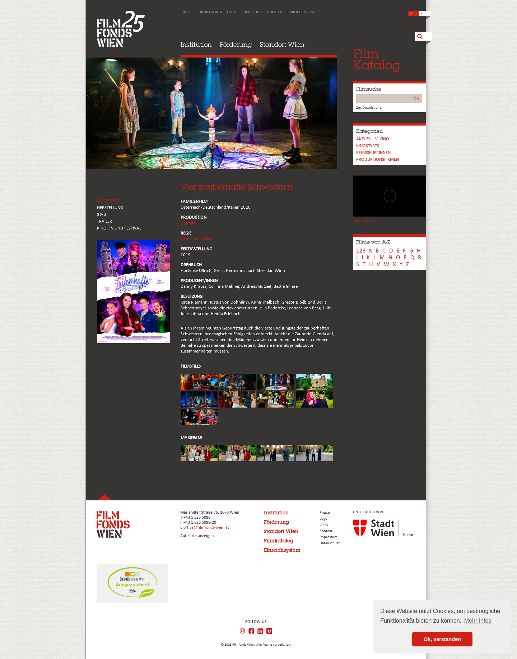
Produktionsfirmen (377, 159)
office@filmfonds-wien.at (206, 528)
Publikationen (209, 12)
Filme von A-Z (373, 242)
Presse (186, 12)
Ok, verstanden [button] (442, 639)
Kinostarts (367, 146)
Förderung (236, 44)
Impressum (328, 537)
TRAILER (104, 221)
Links (245, 12)
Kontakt (326, 531)
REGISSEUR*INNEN (373, 152)
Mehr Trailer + (364, 221)
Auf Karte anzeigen (197, 536)
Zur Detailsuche (368, 108)
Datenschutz (330, 543)
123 (361, 251)
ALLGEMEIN (107, 201)
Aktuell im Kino (372, 139)
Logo (231, 12)
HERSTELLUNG (110, 207)
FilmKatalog (376, 59)
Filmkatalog (278, 540)
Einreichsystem (300, 12)
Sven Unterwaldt (196, 239)
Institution (196, 44)
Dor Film (189, 223)
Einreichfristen (268, 12)
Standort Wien (282, 44)
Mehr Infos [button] (478, 621)
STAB (101, 214)
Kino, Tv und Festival (119, 228)
